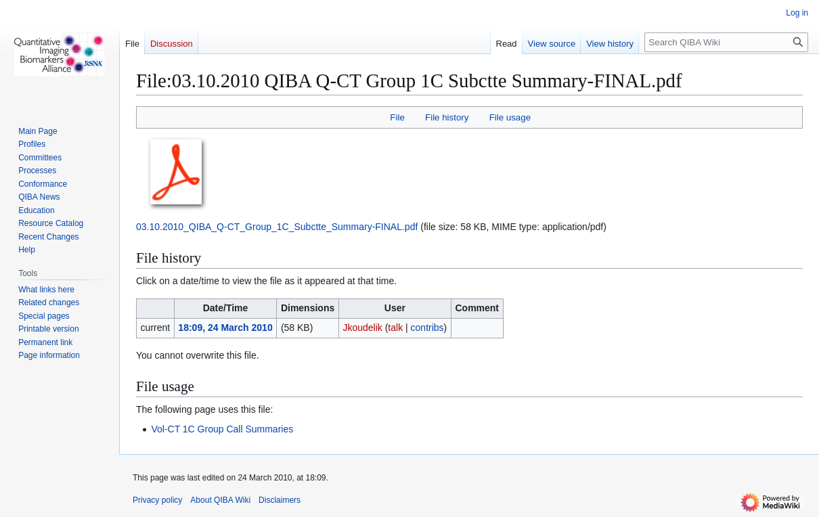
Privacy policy (157, 500)
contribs (427, 327)
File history (446, 117)
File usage (510, 117)
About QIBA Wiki (220, 500)
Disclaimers (280, 500)
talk (395, 327)
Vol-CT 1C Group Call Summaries (222, 429)
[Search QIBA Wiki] (726, 42)
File (397, 117)
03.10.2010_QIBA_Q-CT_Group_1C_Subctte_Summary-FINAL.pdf (277, 226)
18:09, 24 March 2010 (225, 327)
